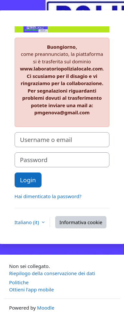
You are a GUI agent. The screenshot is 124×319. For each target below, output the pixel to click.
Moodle (45, 307)
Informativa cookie (80, 222)
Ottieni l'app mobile (31, 289)
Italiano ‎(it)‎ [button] (28, 222)
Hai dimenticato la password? (48, 196)
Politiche (19, 282)
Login (28, 180)
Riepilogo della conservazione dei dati (52, 273)
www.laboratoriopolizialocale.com (61, 68)
